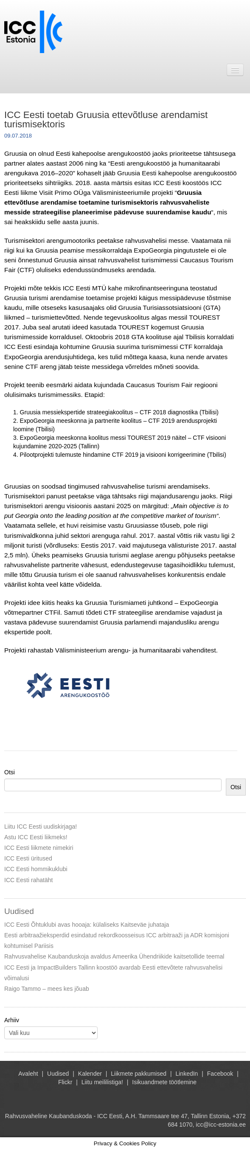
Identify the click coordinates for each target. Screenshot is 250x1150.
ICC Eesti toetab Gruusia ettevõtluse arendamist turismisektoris (106, 119)
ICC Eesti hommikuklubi (35, 869)
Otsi (9, 772)
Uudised (58, 1073)
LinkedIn (186, 1073)
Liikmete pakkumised (138, 1073)
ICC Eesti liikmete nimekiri (38, 847)
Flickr (65, 1082)
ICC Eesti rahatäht (28, 880)
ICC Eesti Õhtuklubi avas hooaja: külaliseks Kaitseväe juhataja (86, 924)
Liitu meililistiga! (102, 1082)
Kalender (90, 1073)
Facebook (220, 1073)
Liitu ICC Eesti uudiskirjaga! (40, 826)
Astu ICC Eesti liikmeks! (35, 837)
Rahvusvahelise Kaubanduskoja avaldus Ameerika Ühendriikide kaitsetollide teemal (114, 956)
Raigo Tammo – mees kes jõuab (46, 988)
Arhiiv (11, 1020)
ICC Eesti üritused (28, 858)
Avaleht (28, 1073)
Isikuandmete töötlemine (164, 1082)
